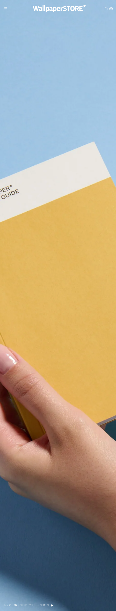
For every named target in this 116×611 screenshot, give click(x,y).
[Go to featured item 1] (3, 296)
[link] (58, 305)
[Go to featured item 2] (4, 305)
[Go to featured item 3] (4, 315)
